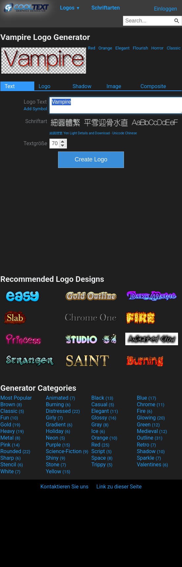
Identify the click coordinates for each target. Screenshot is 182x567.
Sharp (10, 458)
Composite (153, 86)
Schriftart (36, 121)
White (10, 471)
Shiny (55, 458)
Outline (150, 438)
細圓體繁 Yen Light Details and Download (79, 133)
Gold (10, 424)
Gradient (59, 424)
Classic (174, 48)
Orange (105, 48)
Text (10, 86)
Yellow (58, 471)
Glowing (151, 418)
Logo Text (35, 105)
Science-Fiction (67, 451)
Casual (102, 404)
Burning (58, 404)
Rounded (15, 451)
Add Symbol (35, 108)
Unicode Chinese (124, 133)
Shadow (82, 86)
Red (91, 48)
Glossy (103, 418)
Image (113, 86)
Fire (144, 411)
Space (101, 458)
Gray (99, 424)
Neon (55, 438)
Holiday (58, 431)
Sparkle (149, 458)
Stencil (11, 464)
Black (102, 398)
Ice (98, 431)
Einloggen (165, 9)
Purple (58, 445)
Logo (44, 86)
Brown (11, 404)
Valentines (152, 464)
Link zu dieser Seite (118, 487)
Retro (146, 445)
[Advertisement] (91, 220)
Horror (157, 48)
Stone (56, 464)
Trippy (101, 464)
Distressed (63, 411)
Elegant (122, 48)
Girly (54, 418)
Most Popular (16, 398)
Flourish (140, 48)
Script (101, 451)
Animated (60, 398)
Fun (9, 418)
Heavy (12, 431)
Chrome (151, 404)
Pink (10, 445)
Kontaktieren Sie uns (65, 487)
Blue (146, 398)
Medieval (152, 431)
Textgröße (35, 143)
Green (148, 424)
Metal (10, 438)
